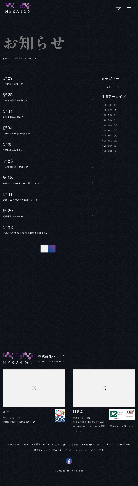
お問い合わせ (123, 450)
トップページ (15, 450)
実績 (64, 450)
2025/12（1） (111, 110)
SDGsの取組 (97, 455)
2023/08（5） (111, 145)
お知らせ (109, 450)
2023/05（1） (111, 150)
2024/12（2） (111, 130)
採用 (99, 450)
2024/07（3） (111, 135)
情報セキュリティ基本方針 (48, 455)
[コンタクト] (118, 9)
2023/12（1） (111, 140)
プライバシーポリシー (76, 455)
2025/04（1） (111, 125)
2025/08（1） (111, 115)
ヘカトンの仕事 (51, 450)
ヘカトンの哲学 (32, 450)
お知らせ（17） (112, 87)
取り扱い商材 (88, 450)
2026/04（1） (111, 104)
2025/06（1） (111, 120)
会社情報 (73, 450)
